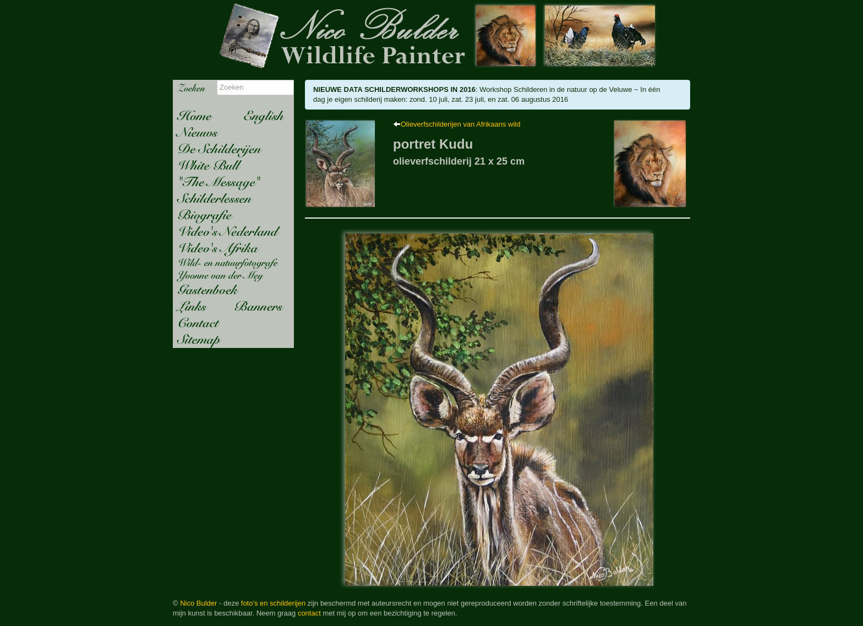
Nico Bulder (198, 603)
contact (309, 613)
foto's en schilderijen (273, 603)
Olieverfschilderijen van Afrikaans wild (460, 124)
